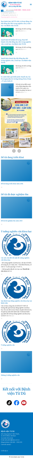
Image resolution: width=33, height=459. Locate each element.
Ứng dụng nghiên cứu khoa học (9, 17)
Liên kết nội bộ (6, 444)
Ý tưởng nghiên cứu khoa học (8, 15)
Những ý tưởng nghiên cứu (10, 375)
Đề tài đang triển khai (12, 157)
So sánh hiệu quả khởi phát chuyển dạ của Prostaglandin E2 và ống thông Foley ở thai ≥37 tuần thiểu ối (16, 79)
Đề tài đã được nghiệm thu (8, 13)
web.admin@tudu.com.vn (12, 440)
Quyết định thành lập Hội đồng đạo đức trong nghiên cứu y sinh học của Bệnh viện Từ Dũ (16, 60)
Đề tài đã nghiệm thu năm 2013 (11, 221)
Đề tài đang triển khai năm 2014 (12, 184)
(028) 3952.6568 (8, 438)
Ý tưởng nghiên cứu (8, 345)
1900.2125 (26, 10)
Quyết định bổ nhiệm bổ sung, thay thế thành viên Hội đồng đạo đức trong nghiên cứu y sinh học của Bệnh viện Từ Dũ (16, 42)
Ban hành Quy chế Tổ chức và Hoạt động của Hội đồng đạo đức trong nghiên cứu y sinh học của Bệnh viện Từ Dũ (16, 23)
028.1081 (17, 10)
